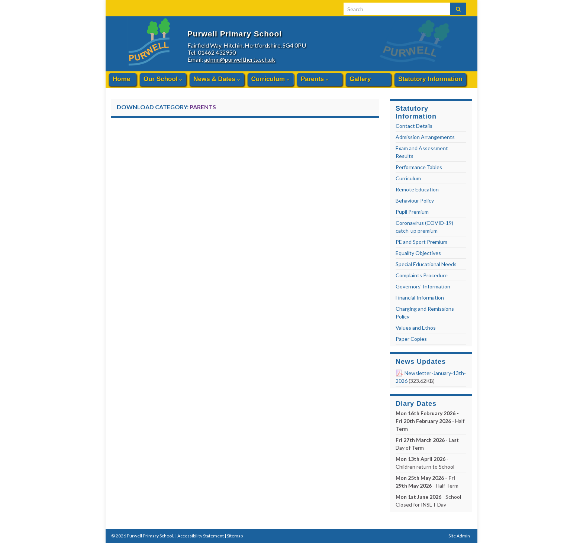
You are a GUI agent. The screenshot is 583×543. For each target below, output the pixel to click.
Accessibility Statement (200, 536)
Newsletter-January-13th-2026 (431, 377)
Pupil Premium (412, 212)
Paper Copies (411, 339)
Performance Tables (419, 167)
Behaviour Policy (415, 200)
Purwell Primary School (295, 30)
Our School (163, 79)
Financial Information (420, 297)
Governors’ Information (423, 286)
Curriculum (270, 79)
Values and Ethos (416, 327)
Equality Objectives (418, 253)
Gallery (360, 79)
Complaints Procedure (422, 275)
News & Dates (216, 79)
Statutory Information (430, 79)
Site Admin (459, 536)
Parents (315, 79)
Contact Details (414, 126)
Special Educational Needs (426, 264)
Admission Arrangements (425, 137)
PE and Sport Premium (421, 242)
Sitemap (235, 536)
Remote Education (417, 189)
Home (121, 79)
